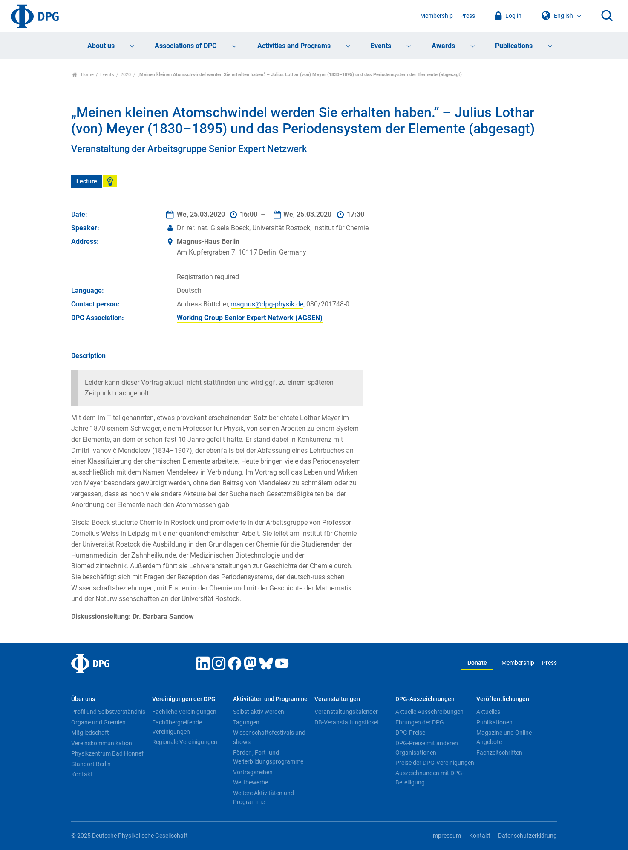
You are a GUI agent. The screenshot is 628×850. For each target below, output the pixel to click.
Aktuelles (488, 711)
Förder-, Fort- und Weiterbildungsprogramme (268, 757)
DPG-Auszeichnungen (425, 699)
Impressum (446, 835)
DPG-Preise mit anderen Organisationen (426, 748)
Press (467, 16)
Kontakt (81, 774)
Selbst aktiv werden (258, 711)
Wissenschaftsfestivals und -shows (270, 737)
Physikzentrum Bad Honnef (107, 753)
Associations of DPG (186, 46)
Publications (514, 46)
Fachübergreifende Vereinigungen (177, 727)
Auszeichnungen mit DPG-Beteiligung (429, 778)
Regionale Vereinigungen (184, 741)
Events (381, 46)
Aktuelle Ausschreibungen (429, 711)
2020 (126, 74)
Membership (436, 16)
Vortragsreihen (253, 772)
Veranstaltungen (337, 699)
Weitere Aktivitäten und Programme (263, 798)
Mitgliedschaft (90, 732)
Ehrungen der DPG (419, 722)
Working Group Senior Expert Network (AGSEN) (250, 318)
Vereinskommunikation (101, 743)
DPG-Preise (410, 732)
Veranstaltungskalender (346, 711)
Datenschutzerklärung (527, 835)
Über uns (83, 699)
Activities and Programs (294, 46)
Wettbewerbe (250, 782)
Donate (477, 663)
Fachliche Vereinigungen (184, 711)
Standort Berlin (91, 764)
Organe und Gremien (98, 722)
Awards (443, 46)
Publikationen (494, 722)
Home (83, 74)
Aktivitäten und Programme (270, 699)
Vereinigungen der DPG (184, 699)
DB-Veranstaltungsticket (346, 722)
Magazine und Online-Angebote (504, 737)
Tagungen (246, 722)
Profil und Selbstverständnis (108, 711)
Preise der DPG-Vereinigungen (434, 762)
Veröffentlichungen (502, 699)
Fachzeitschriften (499, 752)
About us (101, 46)
